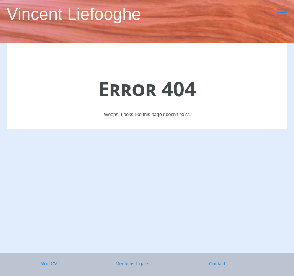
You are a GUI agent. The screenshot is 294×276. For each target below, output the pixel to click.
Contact (217, 263)
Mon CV (48, 263)
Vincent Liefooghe (74, 14)
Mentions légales (133, 263)
